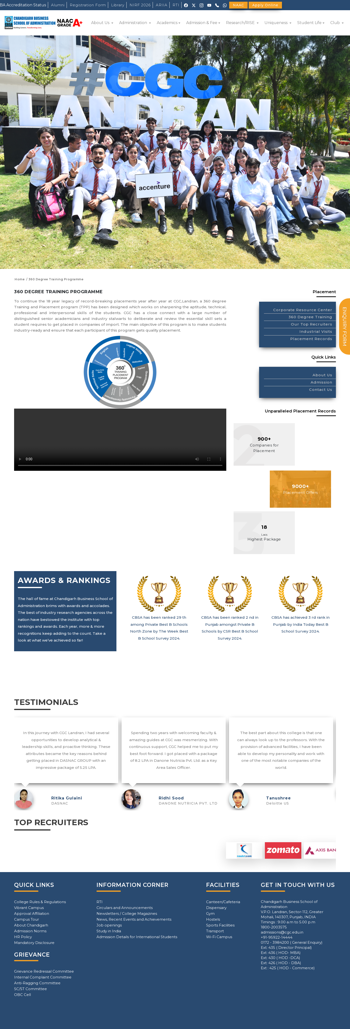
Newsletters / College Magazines (126, 913)
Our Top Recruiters (311, 324)
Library (117, 5)
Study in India (108, 931)
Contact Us (320, 389)
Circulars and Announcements (124, 907)
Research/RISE (241, 22)
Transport (215, 931)
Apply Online (265, 5)
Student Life (309, 22)
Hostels (213, 919)
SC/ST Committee (30, 988)
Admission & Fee (201, 22)
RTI (176, 5)
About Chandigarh (31, 925)
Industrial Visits (315, 331)
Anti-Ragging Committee (37, 983)
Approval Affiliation (31, 913)
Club (335, 22)
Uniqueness (276, 22)
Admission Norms (30, 931)
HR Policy (23, 937)
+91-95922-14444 (276, 937)
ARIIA (161, 5)
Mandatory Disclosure (34, 942)
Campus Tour (26, 919)
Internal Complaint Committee (42, 977)
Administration (133, 22)
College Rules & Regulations (40, 902)
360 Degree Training (310, 317)
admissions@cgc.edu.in (282, 932)
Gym (210, 913)
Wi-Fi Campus (219, 937)
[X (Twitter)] (194, 5)
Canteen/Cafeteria (223, 902)
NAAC (238, 5)
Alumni (58, 5)
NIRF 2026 (140, 5)
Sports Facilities (220, 925)
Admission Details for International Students (136, 937)
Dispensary (216, 907)
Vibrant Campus (29, 907)
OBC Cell (22, 994)
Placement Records (311, 338)
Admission (321, 382)
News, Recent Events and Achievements (133, 919)
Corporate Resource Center (302, 310)
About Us (100, 22)
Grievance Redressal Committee (44, 971)
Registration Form (88, 5)
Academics (167, 22)
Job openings (109, 925)
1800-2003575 (274, 927)
